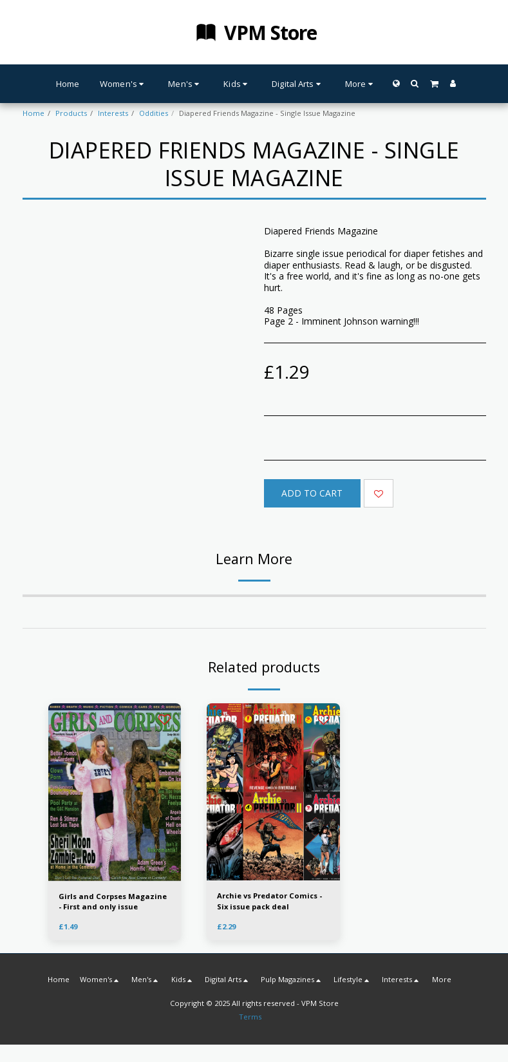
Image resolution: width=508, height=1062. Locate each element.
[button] (415, 83)
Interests (113, 113)
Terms (250, 1016)
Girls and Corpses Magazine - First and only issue (113, 901)
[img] (273, 792)
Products (71, 113)
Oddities (153, 113)
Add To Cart (312, 493)
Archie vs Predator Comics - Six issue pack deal (269, 901)
